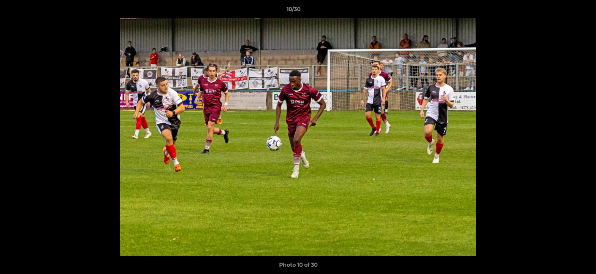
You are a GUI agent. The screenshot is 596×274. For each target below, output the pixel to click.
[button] (564, 11)
